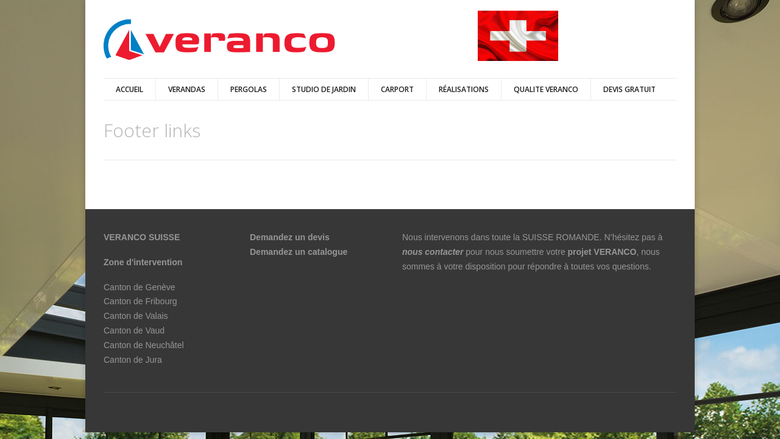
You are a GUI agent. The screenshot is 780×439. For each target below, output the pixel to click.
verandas (186, 89)
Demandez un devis (290, 237)
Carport (397, 89)
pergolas (248, 89)
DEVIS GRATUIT (629, 89)
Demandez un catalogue (300, 252)
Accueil (129, 89)
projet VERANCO (602, 252)
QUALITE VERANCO (546, 89)
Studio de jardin (324, 89)
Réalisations (464, 89)
